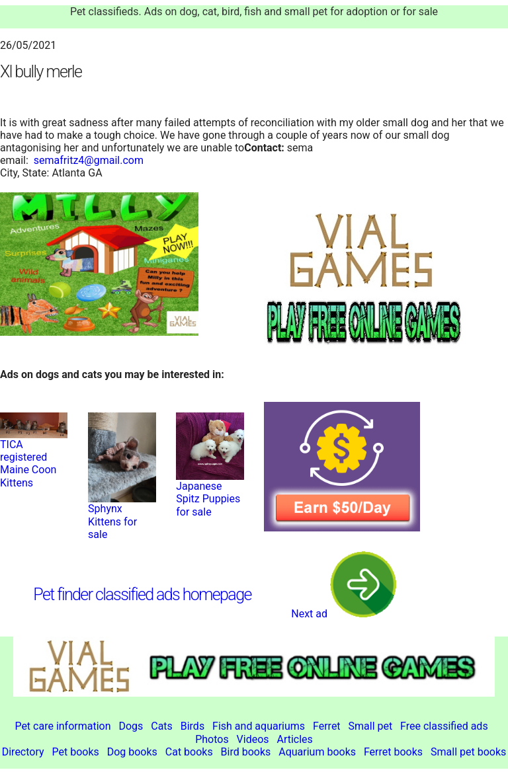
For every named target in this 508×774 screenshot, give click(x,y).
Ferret (327, 726)
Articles (294, 739)
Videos (253, 739)
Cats (162, 726)
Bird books (246, 752)
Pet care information (62, 726)
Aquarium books (317, 752)
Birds (192, 726)
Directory (23, 752)
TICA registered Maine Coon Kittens (28, 463)
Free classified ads (444, 726)
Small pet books (468, 752)
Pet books (75, 752)
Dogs (130, 726)
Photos (212, 739)
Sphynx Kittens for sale (112, 521)
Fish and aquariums (258, 726)
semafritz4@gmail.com (89, 160)
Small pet (371, 726)
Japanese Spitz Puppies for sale (208, 499)
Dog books (132, 752)
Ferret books (393, 752)
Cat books (189, 752)
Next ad (343, 613)
